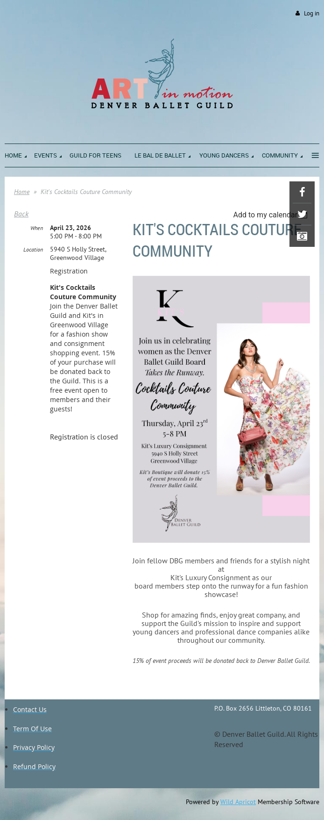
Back (21, 213)
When (36, 227)
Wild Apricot (238, 802)
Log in (311, 13)
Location (33, 249)
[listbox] (271, 215)
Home (21, 191)
